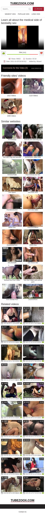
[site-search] (29, 9)
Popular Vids (23, 14)
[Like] (3, 53)
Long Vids (36, 14)
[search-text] (16, 9)
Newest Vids (10, 14)
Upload (38, 9)
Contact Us (22, 512)
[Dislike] (41, 53)
